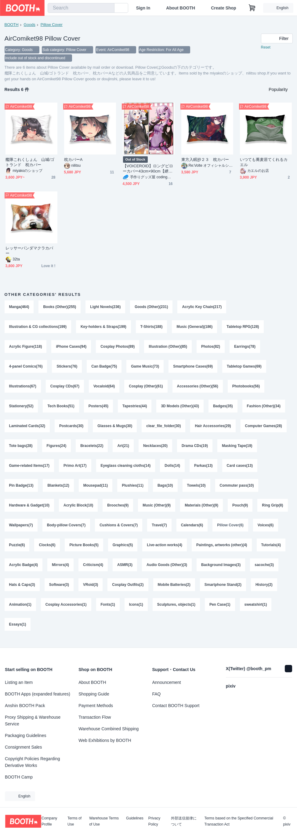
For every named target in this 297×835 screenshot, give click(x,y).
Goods (29, 24)
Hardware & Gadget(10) (29, 509)
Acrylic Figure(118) (25, 348)
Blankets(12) (58, 489)
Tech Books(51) (61, 408)
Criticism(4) (127, 569)
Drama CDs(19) (195, 448)
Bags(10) (165, 489)
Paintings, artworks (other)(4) (251, 549)
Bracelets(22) (91, 448)
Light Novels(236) (105, 307)
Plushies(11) (133, 489)
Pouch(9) (240, 509)
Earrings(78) (245, 348)
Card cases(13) (240, 469)
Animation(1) (51, 610)
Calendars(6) (227, 529)
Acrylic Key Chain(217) (202, 307)
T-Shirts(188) (151, 327)
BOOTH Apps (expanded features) (37, 694)
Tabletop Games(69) (244, 368)
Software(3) (92, 589)
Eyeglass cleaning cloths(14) (126, 469)
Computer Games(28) (263, 428)
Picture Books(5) (114, 549)
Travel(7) (194, 529)
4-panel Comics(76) (26, 368)
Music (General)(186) (195, 327)
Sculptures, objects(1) (207, 610)
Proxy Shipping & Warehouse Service (32, 720)
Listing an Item (19, 682)
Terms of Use (74, 821)
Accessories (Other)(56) (197, 388)
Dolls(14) (172, 469)
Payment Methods (95, 705)
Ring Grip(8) (19, 529)
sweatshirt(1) (20, 630)
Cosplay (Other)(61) (146, 388)
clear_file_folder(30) (164, 428)
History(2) (17, 610)
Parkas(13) (203, 469)
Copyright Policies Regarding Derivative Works (32, 762)
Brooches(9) (118, 509)
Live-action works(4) (194, 549)
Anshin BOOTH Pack (25, 705)
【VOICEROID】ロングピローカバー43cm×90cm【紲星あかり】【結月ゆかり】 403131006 (148, 169)
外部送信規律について (184, 821)
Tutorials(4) (19, 569)
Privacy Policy (154, 821)
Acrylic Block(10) (78, 509)
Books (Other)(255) (59, 307)
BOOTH (12, 24)
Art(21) (123, 448)
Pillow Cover (52, 24)
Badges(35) (223, 408)
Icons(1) (167, 610)
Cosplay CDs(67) (64, 388)
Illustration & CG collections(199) (38, 327)
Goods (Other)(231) (151, 307)
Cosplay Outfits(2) (161, 589)
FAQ (156, 694)
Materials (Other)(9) (202, 509)
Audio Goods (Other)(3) (200, 569)
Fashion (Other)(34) (264, 408)
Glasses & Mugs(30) (115, 428)
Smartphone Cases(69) (193, 368)
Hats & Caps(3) (55, 589)
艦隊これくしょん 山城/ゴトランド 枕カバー (30, 163)
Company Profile (49, 821)
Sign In (143, 8)
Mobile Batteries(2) (207, 589)
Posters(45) (98, 408)
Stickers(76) (67, 368)
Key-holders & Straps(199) (103, 327)
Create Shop (223, 8)
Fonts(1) (139, 610)
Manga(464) (19, 307)
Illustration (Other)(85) (168, 348)
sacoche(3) (18, 589)
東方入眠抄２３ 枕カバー (205, 160)
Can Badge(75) (104, 368)
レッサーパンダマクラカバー (29, 251)
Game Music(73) (145, 368)
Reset (265, 47)
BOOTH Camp (19, 777)
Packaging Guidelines (25, 735)
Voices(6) (17, 549)
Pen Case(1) (251, 610)
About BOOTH (180, 8)
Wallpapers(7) (56, 529)
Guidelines (134, 818)
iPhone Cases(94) (71, 348)
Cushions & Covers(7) (154, 529)
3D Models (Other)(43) (180, 408)
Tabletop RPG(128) (243, 327)
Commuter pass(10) (237, 489)
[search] (108, 8)
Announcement (166, 682)
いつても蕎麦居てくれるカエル (264, 163)
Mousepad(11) (95, 489)
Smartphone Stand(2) (256, 589)
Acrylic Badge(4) (57, 569)
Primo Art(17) (75, 469)
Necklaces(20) (155, 448)
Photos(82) (210, 348)
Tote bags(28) (21, 448)
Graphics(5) (153, 549)
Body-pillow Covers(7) (101, 529)
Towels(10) (196, 489)
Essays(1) (54, 630)
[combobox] (81, 8)
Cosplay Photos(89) (118, 348)
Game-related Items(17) (29, 469)
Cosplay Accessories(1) (97, 610)
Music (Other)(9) (157, 509)
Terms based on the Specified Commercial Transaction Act (238, 821)
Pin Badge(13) (21, 489)
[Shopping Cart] (252, 8)
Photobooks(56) (246, 388)
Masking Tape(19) (237, 448)
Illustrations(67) (22, 388)
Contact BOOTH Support (176, 705)
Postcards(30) (71, 428)
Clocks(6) (77, 549)
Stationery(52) (21, 408)
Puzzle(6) (47, 549)
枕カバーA (73, 160)
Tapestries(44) (134, 408)
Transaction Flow (94, 717)
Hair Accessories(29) (213, 428)
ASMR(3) (158, 569)
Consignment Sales (23, 747)
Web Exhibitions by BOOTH (104, 740)
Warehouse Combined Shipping (108, 728)
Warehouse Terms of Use (104, 821)
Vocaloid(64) (104, 388)
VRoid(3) (123, 589)
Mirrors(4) (94, 569)
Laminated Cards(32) (27, 428)
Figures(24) (57, 448)
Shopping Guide (93, 694)
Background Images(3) (254, 569)
